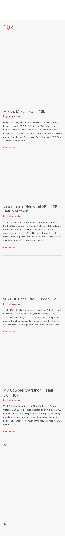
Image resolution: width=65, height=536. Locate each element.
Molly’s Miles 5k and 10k (24, 111)
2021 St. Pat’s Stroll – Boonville (29, 299)
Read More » (9, 147)
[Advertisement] (32, 483)
